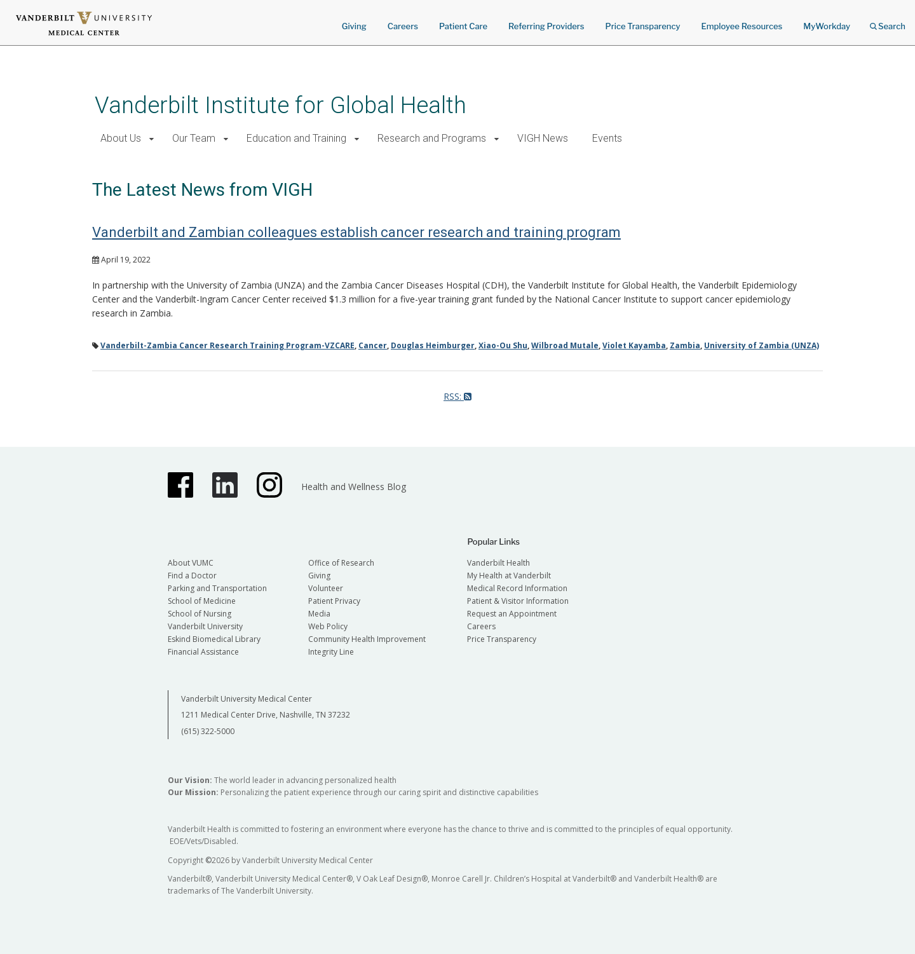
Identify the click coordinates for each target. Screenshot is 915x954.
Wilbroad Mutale (565, 345)
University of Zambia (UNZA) (761, 345)
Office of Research (341, 562)
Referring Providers (546, 26)
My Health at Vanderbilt (509, 575)
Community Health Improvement (367, 639)
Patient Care (463, 26)
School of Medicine (202, 601)
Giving (354, 26)
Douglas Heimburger (433, 345)
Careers (403, 26)
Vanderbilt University (205, 626)
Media (319, 613)
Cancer (372, 345)
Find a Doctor (192, 575)
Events (607, 138)
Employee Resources (741, 26)
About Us (120, 138)
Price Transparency (643, 26)
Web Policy (328, 626)
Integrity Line (331, 651)
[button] (151, 139)
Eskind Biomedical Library (214, 639)
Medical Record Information (517, 588)
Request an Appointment (512, 613)
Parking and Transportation (217, 588)
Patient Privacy (334, 601)
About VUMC (191, 562)
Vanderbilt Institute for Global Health (280, 105)
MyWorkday (826, 26)
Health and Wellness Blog (353, 486)
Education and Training (296, 138)
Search (887, 22)
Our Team (193, 138)
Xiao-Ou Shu (502, 345)
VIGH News (542, 138)
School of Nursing (199, 613)
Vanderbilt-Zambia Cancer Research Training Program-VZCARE (227, 345)
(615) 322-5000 (207, 731)
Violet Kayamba (634, 345)
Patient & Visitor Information (518, 601)
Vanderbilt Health (498, 562)
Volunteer (325, 588)
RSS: (457, 396)
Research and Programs (431, 138)
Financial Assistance (203, 651)
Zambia (685, 345)
